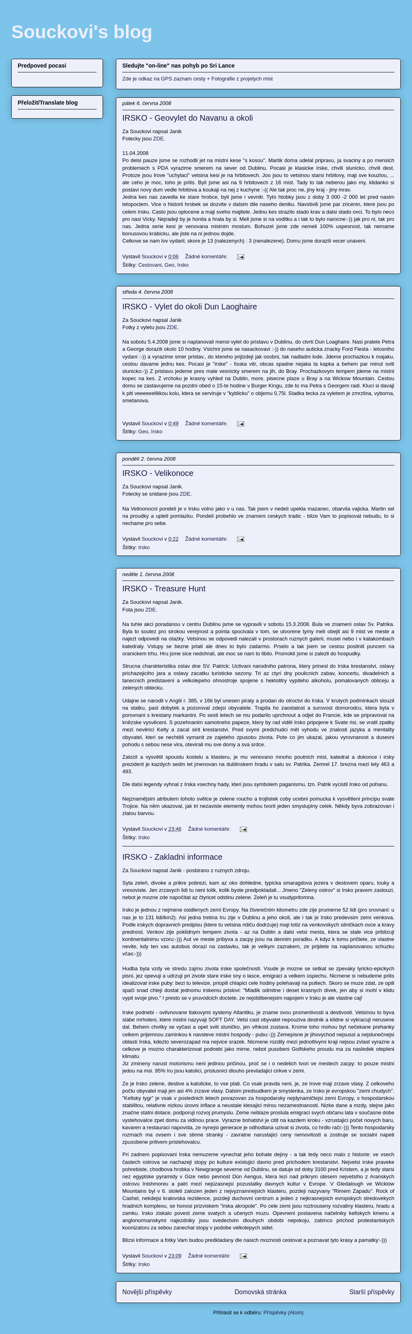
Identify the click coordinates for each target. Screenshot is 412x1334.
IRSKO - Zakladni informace (172, 856)
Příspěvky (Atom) (284, 1312)
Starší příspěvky (371, 1292)
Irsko (183, 265)
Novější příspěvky (147, 1292)
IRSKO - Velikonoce (158, 473)
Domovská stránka (260, 1292)
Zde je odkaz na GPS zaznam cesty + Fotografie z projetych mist (197, 79)
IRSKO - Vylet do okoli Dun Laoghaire (189, 306)
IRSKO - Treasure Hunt (164, 588)
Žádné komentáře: (207, 256)
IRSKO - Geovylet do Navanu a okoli (187, 117)
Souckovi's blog (81, 31)
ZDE (158, 139)
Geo (170, 265)
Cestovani (150, 265)
